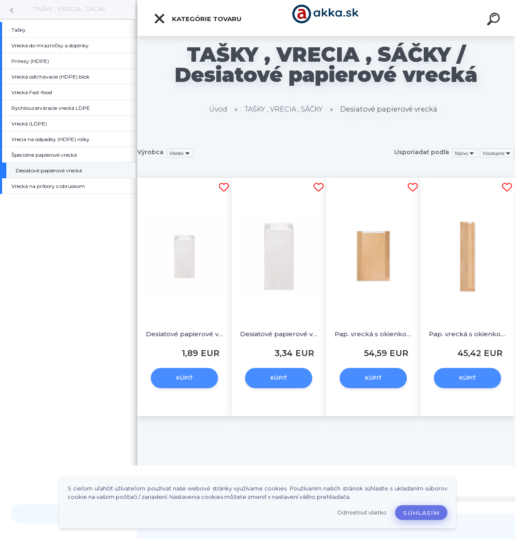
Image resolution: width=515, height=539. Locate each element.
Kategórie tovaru (197, 19)
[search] (494, 20)
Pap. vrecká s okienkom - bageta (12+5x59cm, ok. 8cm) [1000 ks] (467, 334)
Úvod (218, 109)
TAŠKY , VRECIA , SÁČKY (70, 9)
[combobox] (465, 153)
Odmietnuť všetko (362, 512)
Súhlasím (421, 512)
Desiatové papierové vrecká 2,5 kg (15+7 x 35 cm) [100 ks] (278, 334)
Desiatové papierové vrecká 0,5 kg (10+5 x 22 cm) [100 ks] (184, 334)
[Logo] (326, 18)
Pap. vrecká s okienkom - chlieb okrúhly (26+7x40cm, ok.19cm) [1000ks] (373, 334)
